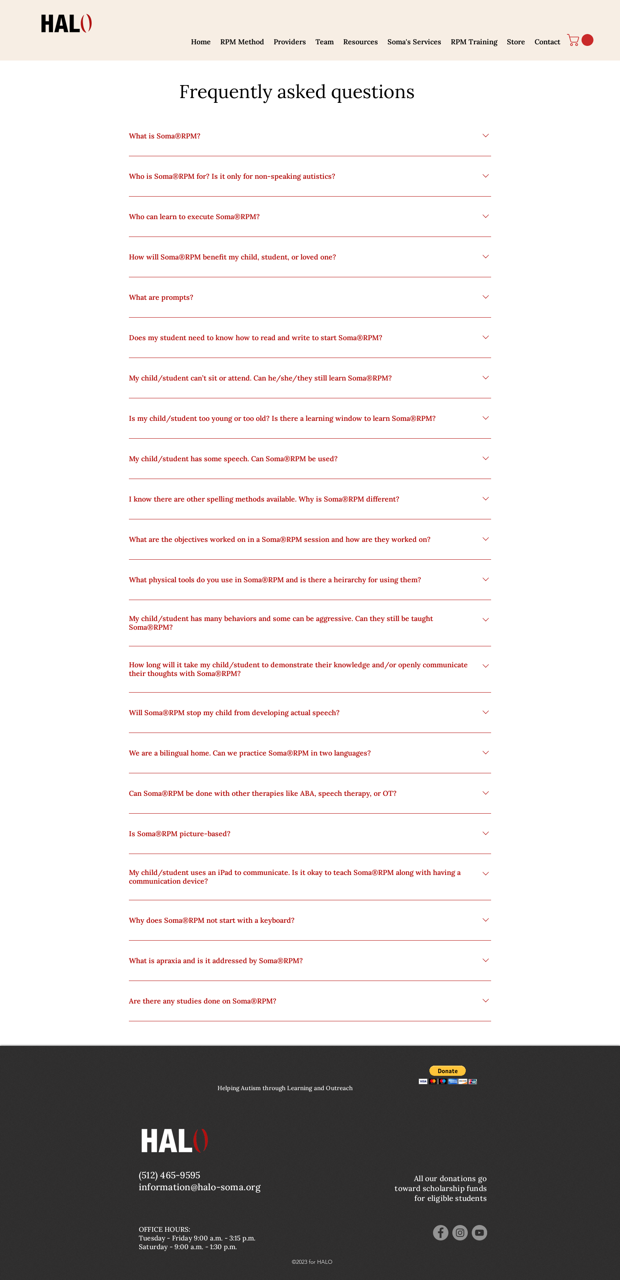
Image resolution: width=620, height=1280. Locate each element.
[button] (242, 38)
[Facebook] (440, 1232)
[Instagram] (460, 1232)
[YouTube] (479, 1232)
